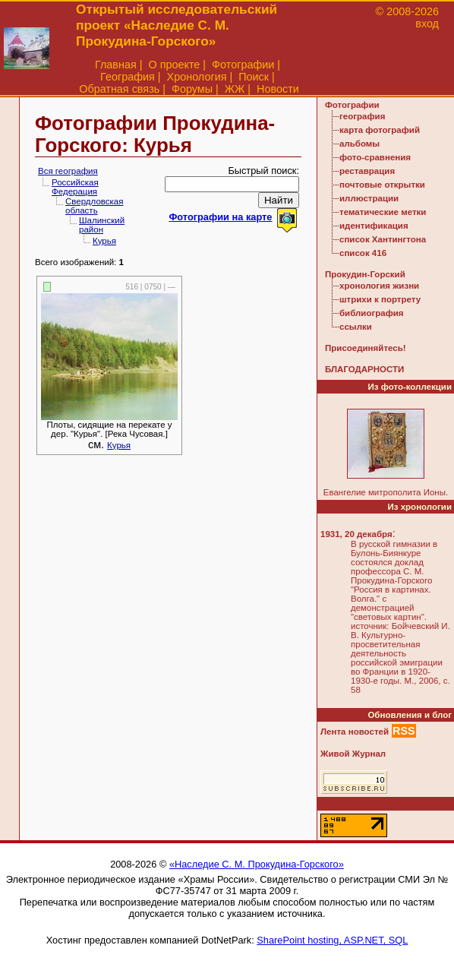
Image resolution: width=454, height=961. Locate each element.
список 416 (362, 253)
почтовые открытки (382, 184)
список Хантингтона (382, 239)
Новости (278, 89)
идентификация (373, 225)
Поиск (253, 77)
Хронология (197, 77)
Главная (116, 64)
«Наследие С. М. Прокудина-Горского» (256, 864)
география (362, 116)
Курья (104, 240)
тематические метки (382, 212)
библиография (371, 313)
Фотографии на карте (220, 217)
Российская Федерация (75, 187)
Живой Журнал (353, 753)
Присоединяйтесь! (365, 347)
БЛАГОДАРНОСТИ (364, 369)
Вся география (68, 170)
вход (427, 23)
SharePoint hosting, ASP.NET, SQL (332, 940)
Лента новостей (354, 731)
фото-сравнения (375, 157)
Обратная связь (119, 89)
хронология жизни (379, 285)
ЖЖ (235, 89)
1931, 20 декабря (356, 534)
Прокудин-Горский (365, 274)
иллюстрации (369, 198)
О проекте (174, 64)
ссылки (355, 326)
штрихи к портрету (380, 299)
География (127, 77)
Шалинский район (102, 225)
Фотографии (243, 64)
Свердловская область (94, 206)
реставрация (367, 170)
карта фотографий (379, 129)
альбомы (359, 143)
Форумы (192, 89)
